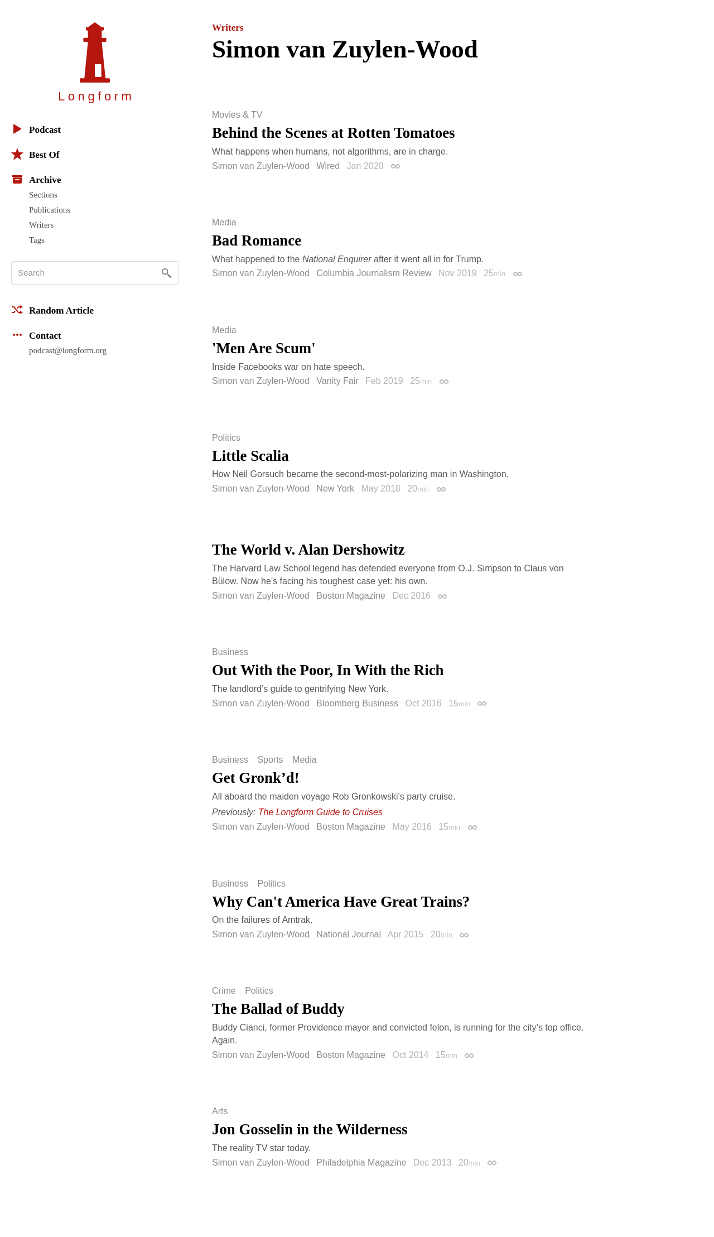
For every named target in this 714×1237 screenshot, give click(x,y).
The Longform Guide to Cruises (320, 812)
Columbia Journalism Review (373, 273)
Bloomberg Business (357, 703)
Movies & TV (237, 114)
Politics (226, 438)
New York (335, 488)
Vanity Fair (337, 381)
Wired (328, 166)
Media (224, 222)
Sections (43, 194)
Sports (270, 759)
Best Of (35, 154)
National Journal (348, 934)
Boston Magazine (350, 595)
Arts (220, 1111)
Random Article (52, 310)
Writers (41, 224)
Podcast (36, 129)
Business (230, 652)
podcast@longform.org (68, 350)
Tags (37, 239)
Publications (49, 209)
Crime (224, 990)
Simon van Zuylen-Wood (261, 166)
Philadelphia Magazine (361, 1162)
